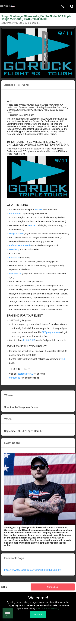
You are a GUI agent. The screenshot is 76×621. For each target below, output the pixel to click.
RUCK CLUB (29, 340)
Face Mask (14, 257)
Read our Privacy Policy (47, 608)
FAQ (63, 359)
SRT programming (51, 332)
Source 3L (33, 225)
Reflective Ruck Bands (20, 245)
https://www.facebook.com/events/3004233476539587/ (32, 570)
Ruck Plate (14, 213)
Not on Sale (52, 587)
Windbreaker (15, 273)
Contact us (14, 377)
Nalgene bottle (16, 233)
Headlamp (14, 249)
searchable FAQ (25, 374)
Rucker (38, 209)
